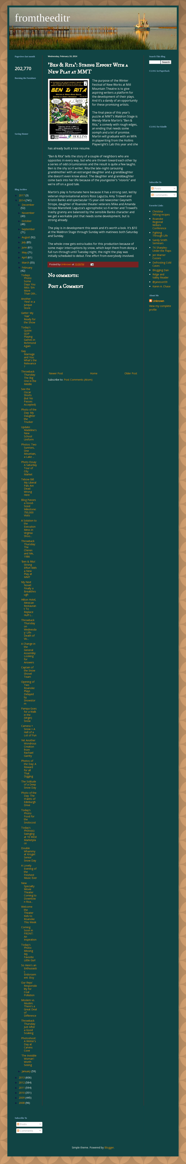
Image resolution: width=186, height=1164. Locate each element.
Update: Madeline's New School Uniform (29, 433)
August (26, 237)
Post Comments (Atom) (78, 379)
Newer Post (56, 373)
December (28, 204)
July (24, 242)
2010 (22, 1092)
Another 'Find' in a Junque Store (28, 303)
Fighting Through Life (160, 234)
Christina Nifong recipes (161, 213)
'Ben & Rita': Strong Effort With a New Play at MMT (29, 569)
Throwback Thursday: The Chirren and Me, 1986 (28, 548)
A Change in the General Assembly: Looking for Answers (28, 653)
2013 (22, 1077)
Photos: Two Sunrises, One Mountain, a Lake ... (28, 451)
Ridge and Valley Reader (160, 276)
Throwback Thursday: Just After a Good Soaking (28, 1027)
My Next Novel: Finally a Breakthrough (28, 588)
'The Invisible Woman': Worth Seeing (28, 1060)
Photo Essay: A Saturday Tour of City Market (29, 468)
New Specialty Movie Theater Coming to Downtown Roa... (28, 892)
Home (93, 373)
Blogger (109, 1147)
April (25, 257)
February (27, 267)
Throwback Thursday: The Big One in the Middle (28, 378)
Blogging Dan (160, 270)
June (25, 247)
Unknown (158, 301)
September (28, 229)
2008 (22, 1103)
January (26, 1071)
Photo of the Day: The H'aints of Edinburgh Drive (28, 799)
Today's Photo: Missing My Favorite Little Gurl (28, 952)
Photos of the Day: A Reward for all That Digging (28, 768)
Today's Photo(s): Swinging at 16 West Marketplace (29, 835)
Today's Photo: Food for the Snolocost (28, 816)
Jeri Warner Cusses (159, 256)
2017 (22, 195)
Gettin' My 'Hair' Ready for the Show (28, 317)
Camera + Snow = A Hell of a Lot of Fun (28, 730)
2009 (22, 1097)
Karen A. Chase (161, 286)
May (25, 252)
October (26, 221)
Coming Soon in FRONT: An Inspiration (28, 933)
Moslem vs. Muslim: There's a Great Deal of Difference (29, 1007)
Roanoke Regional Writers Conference (159, 223)
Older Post (130, 373)
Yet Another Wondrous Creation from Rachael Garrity (28, 748)
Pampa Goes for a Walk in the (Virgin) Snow (29, 715)
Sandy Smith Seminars (159, 241)
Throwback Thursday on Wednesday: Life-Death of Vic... (28, 629)
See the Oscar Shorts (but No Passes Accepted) (28, 396)
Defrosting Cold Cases (161, 264)
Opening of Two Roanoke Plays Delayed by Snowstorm (28, 692)
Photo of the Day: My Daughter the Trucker (28, 416)
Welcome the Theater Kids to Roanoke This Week (28, 914)
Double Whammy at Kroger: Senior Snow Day (28, 854)
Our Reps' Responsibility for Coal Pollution (29, 989)
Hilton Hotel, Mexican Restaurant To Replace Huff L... (28, 607)
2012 (22, 1082)
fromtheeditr (42, 18)
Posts (156, 188)
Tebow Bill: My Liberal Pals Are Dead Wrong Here (28, 487)
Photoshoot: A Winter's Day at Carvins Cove (28, 1044)
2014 (22, 200)
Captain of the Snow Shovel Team (28, 672)
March (26, 262)
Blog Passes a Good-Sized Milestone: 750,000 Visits (28, 507)
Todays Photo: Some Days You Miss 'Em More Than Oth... (29, 284)
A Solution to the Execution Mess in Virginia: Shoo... (29, 528)
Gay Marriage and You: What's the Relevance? (29, 358)
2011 (22, 1087)
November (28, 213)
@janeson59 (159, 282)
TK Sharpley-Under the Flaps (161, 249)
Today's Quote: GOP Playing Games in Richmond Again (28, 337)
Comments (159, 195)
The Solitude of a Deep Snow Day (28, 784)
